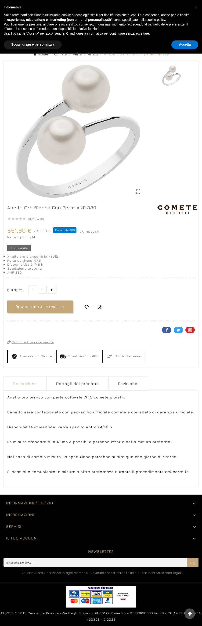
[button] (196, 7)
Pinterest (190, 330)
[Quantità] (32, 289)
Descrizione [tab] (25, 383)
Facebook (166, 330)
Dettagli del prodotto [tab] (77, 383)
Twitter (178, 330)
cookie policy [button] (156, 20)
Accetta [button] (185, 44)
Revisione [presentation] (127, 383)
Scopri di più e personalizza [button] (32, 44)
